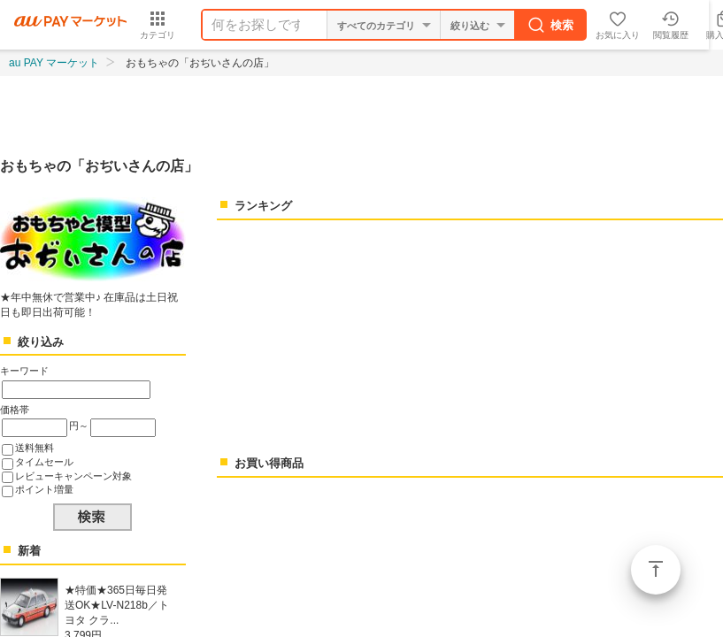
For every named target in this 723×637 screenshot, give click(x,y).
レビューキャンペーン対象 (73, 476)
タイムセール (44, 462)
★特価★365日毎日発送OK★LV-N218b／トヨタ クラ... (117, 605)
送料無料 (34, 447)
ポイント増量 (44, 489)
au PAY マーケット (54, 63)
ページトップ (656, 570)
